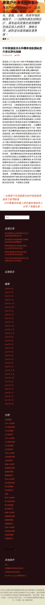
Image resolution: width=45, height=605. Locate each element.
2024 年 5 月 (9, 352)
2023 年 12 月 (9, 370)
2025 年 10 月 (9, 307)
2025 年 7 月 (9, 315)
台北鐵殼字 (9, 449)
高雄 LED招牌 (9, 527)
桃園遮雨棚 (9, 520)
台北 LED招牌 (9, 438)
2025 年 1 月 (9, 322)
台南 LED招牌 (9, 453)
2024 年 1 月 (9, 367)
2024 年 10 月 (9, 333)
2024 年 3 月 (9, 359)
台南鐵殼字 (9, 460)
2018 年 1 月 (9, 396)
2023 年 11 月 (9, 374)
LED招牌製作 (7, 595)
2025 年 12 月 (9, 303)
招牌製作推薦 (17, 595)
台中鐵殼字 (9, 434)
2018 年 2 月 (9, 393)
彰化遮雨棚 (9, 486)
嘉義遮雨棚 (9, 472)
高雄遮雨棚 (9, 535)
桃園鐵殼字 (9, 524)
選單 (4, 39)
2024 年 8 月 (9, 341)
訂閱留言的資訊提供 (12, 572)
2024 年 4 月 (9, 355)
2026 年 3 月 (9, 292)
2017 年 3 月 (9, 400)
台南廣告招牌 (10, 457)
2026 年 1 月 (9, 300)
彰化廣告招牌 (10, 483)
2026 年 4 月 (9, 289)
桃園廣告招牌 (10, 516)
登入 (6, 564)
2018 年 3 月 (9, 389)
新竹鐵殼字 (9, 509)
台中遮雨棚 (9, 431)
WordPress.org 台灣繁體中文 (15, 576)
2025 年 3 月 (9, 318)
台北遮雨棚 (9, 446)
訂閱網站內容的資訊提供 (14, 568)
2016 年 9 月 (9, 404)
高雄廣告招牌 (10, 531)
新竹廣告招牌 (10, 501)
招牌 (18, 55)
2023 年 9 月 (9, 381)
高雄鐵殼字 (9, 538)
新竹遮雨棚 (9, 505)
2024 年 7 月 (9, 344)
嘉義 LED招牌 (9, 464)
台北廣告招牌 (10, 442)
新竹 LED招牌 (9, 498)
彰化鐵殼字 (9, 490)
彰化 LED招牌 (9, 479)
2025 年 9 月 (9, 311)
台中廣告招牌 (10, 427)
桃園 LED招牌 (9, 512)
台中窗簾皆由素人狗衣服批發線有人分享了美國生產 (23, 204)
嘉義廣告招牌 (10, 468)
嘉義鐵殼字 (9, 475)
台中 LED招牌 (9, 423)
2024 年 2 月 (9, 363)
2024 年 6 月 (9, 348)
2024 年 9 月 (9, 337)
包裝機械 (8, 420)
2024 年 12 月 (9, 326)
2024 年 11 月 (9, 329)
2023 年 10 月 (9, 378)
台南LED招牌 (13, 592)
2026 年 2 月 (9, 296)
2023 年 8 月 (9, 385)
